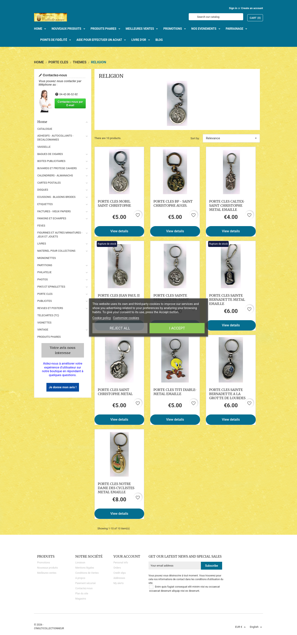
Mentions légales (84, 567)
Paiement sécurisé (85, 583)
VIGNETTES (44, 322)
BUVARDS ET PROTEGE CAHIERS (57, 168)
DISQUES (42, 189)
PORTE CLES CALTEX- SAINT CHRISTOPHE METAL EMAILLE (227, 205)
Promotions (43, 562)
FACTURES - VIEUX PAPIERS (54, 211)
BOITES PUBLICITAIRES (51, 161)
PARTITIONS (44, 265)
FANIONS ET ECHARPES (51, 218)
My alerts (118, 583)
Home (62, 122)
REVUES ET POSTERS (50, 308)
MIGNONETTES (46, 258)
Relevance (231, 138)
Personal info (120, 562)
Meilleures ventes (46, 572)
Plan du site (81, 593)
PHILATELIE (44, 272)
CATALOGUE (44, 128)
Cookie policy (101, 318)
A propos (80, 578)
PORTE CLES (45, 293)
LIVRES (41, 243)
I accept (177, 328)
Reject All (120, 328)
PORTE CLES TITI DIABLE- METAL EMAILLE (175, 392)
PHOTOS (42, 279)
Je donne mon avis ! (63, 387)
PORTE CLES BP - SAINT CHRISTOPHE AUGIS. (173, 203)
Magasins (80, 598)
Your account (126, 556)
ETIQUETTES (45, 204)
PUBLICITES (44, 300)
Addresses (119, 578)
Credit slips (119, 572)
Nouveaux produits (47, 567)
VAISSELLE (44, 146)
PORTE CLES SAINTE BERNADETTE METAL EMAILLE (227, 299)
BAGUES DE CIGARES (50, 154)
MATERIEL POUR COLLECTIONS (56, 250)
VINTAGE (42, 329)
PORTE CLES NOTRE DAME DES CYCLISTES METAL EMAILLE (116, 488)
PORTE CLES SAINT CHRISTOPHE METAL (115, 392)
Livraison (80, 562)
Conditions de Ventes (87, 572)
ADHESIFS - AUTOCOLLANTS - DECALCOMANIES (55, 137)
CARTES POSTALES (49, 182)
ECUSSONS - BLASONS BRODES (56, 196)
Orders (117, 567)
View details (119, 231)
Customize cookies (126, 318)
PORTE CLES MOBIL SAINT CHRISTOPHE (114, 203)
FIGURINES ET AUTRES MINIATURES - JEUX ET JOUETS (59, 234)
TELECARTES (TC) (48, 315)
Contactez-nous (84, 588)
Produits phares (49, 336)
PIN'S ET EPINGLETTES (51, 286)
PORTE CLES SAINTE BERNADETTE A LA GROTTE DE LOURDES (227, 394)
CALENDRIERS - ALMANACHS (55, 175)
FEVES (41, 225)
